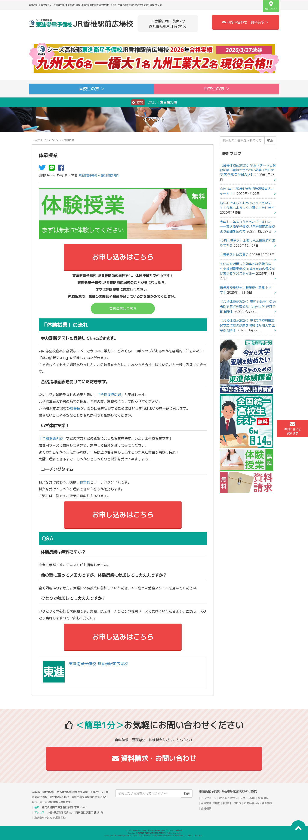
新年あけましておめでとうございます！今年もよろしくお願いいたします (247, 205)
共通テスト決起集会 (234, 254)
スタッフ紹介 (247, 798)
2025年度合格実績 (154, 102)
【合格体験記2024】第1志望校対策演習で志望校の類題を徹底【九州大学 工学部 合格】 (247, 325)
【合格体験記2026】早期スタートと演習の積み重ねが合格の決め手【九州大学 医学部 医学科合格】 (248, 170)
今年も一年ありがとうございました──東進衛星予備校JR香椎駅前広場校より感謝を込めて (247, 227)
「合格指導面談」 (110, 394)
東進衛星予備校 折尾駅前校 (50, 817)
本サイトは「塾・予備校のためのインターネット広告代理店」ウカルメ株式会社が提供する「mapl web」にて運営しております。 (154, 835)
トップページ (39, 140)
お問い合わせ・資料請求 (258, 803)
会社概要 (206, 808)
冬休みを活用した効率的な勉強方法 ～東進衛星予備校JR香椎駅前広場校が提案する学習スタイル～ (247, 269)
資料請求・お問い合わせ (154, 758)
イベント (55, 140)
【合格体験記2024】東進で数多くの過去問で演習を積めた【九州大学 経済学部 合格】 (248, 306)
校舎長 (75, 408)
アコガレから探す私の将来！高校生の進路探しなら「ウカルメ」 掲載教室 (154, 830)
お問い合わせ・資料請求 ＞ (245, 22)
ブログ (237, 803)
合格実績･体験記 (210, 803)
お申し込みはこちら (123, 257)
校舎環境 (263, 798)
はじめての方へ (228, 798)
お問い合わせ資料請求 (292, 428)
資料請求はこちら (122, 308)
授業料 (227, 803)
